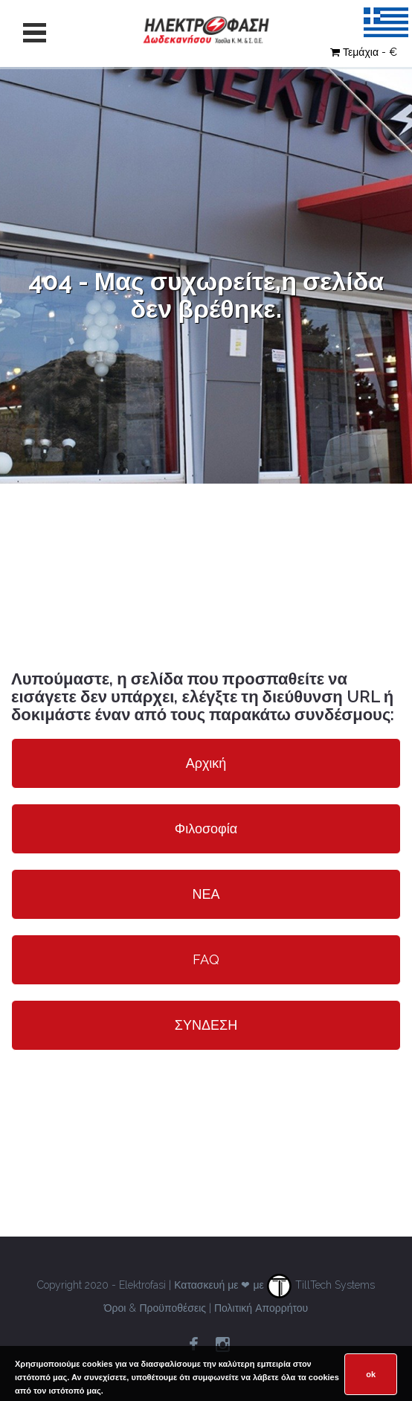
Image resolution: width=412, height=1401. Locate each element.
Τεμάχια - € (363, 52)
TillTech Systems (321, 1285)
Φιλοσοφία (206, 828)
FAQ (206, 959)
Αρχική (206, 763)
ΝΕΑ (205, 894)
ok (371, 1374)
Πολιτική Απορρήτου (261, 1308)
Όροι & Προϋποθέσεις (155, 1308)
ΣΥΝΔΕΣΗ (206, 1025)
